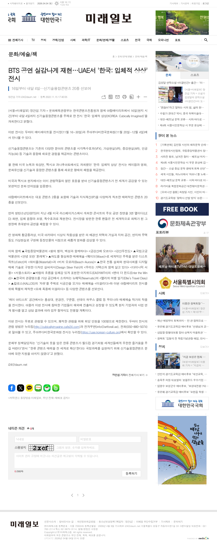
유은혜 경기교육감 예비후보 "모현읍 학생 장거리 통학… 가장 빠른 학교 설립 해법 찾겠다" (183, 392)
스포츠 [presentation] (194, 75)
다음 (83, 495)
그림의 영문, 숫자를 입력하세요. (75, 447)
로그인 (205, 3)
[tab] (168, 75)
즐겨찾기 (30, 3)
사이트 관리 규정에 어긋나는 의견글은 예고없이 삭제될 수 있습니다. (57, 455)
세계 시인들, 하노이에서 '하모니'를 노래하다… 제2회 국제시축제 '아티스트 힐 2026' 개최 (184, 174)
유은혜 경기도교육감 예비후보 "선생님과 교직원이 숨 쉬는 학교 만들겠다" (183, 326)
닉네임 (20, 439)
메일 (117, 97)
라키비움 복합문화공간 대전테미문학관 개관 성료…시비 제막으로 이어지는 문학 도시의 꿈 (184, 186)
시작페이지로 (16, 3)
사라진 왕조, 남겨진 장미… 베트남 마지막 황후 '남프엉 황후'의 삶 (184, 157)
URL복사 (104, 97)
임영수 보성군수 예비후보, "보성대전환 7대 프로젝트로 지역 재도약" (183, 386)
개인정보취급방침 (86, 521)
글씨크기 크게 (138, 97)
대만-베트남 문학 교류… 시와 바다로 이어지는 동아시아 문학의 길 (183, 119)
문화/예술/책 (141, 56)
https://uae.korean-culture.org (100, 332)
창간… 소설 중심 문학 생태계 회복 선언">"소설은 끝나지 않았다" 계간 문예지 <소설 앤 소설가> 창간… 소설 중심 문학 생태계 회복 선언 (184, 168)
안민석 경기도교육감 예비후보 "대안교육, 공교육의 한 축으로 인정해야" (183, 374)
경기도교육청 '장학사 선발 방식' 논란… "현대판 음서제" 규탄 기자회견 (184, 198)
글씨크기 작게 (145, 97)
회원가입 (196, 3)
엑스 (20, 388)
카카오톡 (29, 388)
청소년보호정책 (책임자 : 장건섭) (116, 521)
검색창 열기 (205, 40)
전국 (137, 40)
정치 (43, 40)
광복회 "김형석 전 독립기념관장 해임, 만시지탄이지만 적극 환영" (183, 338)
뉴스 (167, 135)
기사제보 (174, 3)
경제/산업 (58, 40)
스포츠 (125, 40)
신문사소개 (50, 521)
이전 (72, 495)
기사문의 (185, 3)
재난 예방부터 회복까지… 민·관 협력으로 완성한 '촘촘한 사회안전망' (183, 321)
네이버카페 (47, 388)
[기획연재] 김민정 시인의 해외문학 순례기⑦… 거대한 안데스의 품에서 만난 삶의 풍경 (184, 145)
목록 (110, 97)
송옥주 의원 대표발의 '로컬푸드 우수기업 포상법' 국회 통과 (183, 380)
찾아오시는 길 (66, 521)
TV (33, 40)
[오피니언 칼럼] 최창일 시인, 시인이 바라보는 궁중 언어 (184, 192)
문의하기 (178, 521)
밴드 (55, 388)
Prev (161, 254)
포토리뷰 (162, 232)
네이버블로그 (38, 388)
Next (203, 254)
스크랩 (131, 97)
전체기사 (17, 40)
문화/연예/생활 (105, 40)
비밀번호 (85, 439)
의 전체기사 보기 (128, 375)
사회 (73, 40)
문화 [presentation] (168, 75)
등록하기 (131, 473)
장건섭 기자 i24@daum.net (22, 97)
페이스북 (11, 388)
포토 (177, 40)
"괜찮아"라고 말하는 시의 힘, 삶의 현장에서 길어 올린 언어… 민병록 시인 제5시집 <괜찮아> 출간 (183, 107)
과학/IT (86, 40)
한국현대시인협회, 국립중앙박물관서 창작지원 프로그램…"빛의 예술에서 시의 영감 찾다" (184, 151)
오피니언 (163, 40)
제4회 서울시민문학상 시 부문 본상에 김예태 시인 (183, 125)
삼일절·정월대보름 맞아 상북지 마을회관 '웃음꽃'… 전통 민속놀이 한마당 (183, 332)
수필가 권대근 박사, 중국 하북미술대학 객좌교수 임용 (183, 113)
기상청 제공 (64, 4)
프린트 (124, 97)
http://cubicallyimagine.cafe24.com (56, 326)
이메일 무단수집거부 (147, 521)
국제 (149, 40)
